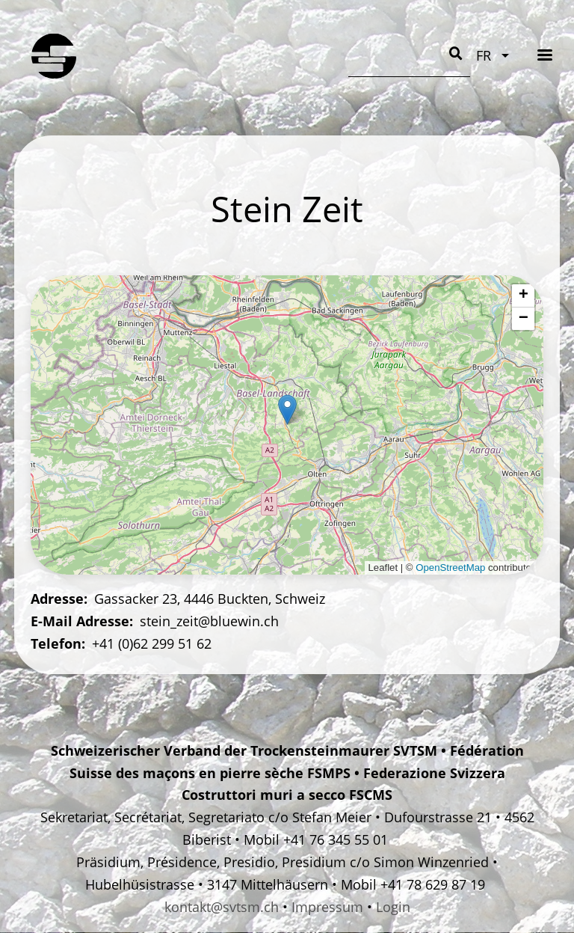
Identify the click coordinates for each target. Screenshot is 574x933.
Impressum (327, 907)
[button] (287, 409)
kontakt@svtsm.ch (221, 907)
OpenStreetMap (450, 567)
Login (393, 907)
